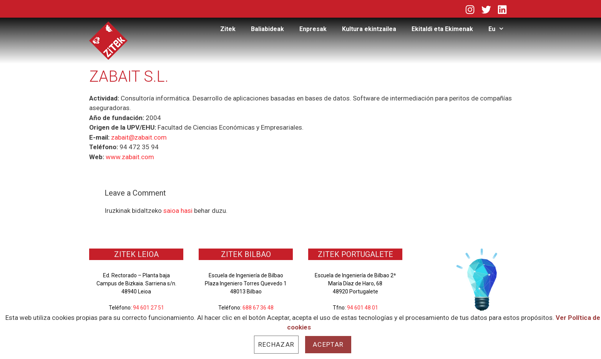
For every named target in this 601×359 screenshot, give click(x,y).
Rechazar (276, 344)
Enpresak (313, 29)
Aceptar (328, 344)
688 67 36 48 (258, 308)
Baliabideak (267, 29)
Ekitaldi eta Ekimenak (442, 29)
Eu (500, 29)
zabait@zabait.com (139, 137)
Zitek (228, 29)
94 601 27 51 (148, 308)
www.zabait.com (130, 157)
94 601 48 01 (362, 308)
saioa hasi (178, 210)
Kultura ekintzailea (369, 29)
